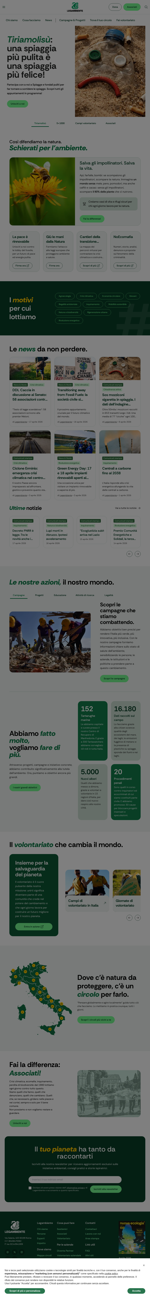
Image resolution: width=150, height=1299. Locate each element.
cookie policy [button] (111, 1273)
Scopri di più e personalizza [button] (24, 1291)
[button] (144, 1265)
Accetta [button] (136, 1291)
